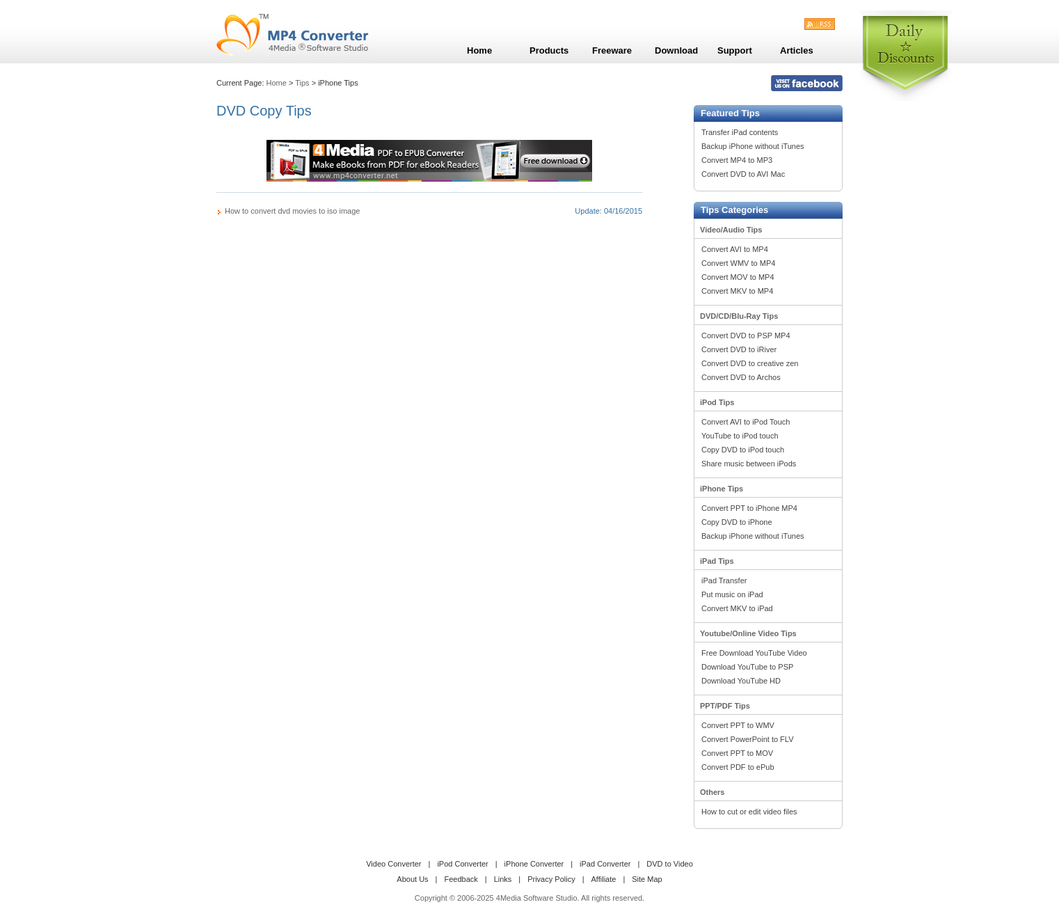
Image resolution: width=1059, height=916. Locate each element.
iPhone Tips (721, 488)
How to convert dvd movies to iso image (292, 211)
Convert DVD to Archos (741, 377)
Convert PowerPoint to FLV (747, 739)
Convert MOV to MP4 (737, 277)
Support (734, 50)
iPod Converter (462, 864)
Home (276, 83)
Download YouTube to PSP (747, 667)
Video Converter (393, 864)
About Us (412, 879)
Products (549, 50)
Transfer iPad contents (739, 132)
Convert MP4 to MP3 (736, 160)
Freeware (612, 50)
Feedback (460, 879)
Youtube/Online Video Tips (748, 633)
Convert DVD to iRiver (739, 349)
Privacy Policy (551, 879)
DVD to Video (669, 864)
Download (676, 50)
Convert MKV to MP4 (737, 291)
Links (503, 879)
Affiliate (603, 879)
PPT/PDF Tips (725, 706)
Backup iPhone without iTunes (752, 146)
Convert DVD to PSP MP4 (745, 335)
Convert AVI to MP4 (734, 249)
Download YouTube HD (741, 681)
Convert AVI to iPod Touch (745, 422)
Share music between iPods (748, 463)
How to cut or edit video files (749, 811)
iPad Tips (717, 561)
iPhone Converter (534, 864)
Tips (302, 83)
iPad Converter (605, 864)
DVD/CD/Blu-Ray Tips (739, 316)
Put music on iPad (732, 594)
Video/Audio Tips (731, 230)
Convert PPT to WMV (737, 725)
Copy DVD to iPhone (736, 522)
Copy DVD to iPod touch (742, 449)
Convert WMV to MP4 (738, 263)
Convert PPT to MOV (737, 753)
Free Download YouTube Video (754, 653)
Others (712, 792)
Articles (796, 50)
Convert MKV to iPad (737, 608)
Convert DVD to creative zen (749, 363)
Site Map (647, 879)
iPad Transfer (724, 580)
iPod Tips (717, 402)
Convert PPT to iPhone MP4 (749, 508)
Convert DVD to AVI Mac (743, 174)
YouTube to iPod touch (740, 436)
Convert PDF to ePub (737, 767)
